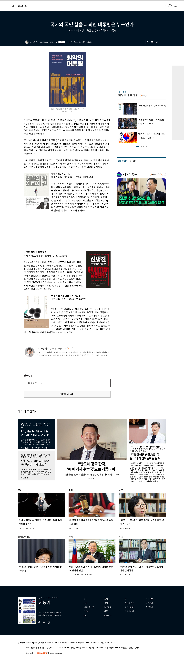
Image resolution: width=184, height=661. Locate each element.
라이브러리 (129, 607)
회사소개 (29, 643)
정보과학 (108, 607)
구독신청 (149, 603)
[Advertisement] (61, 231)
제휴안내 (55, 643)
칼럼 (85, 615)
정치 (85, 599)
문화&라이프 (88, 607)
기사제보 (149, 599)
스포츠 (86, 611)
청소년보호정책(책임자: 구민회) (103, 643)
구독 (62, 42)
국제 (106, 603)
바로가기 (155, 175)
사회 (85, 603)
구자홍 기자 (43, 348)
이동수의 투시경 (128, 95)
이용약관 (71, 643)
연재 (126, 599)
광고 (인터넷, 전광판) (42, 643)
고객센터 (63, 643)
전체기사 (108, 615)
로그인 (175, 6)
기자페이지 (129, 611)
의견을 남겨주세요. (34, 383)
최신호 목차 (129, 603)
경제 (106, 599)
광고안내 (149, 607)
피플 (106, 611)
